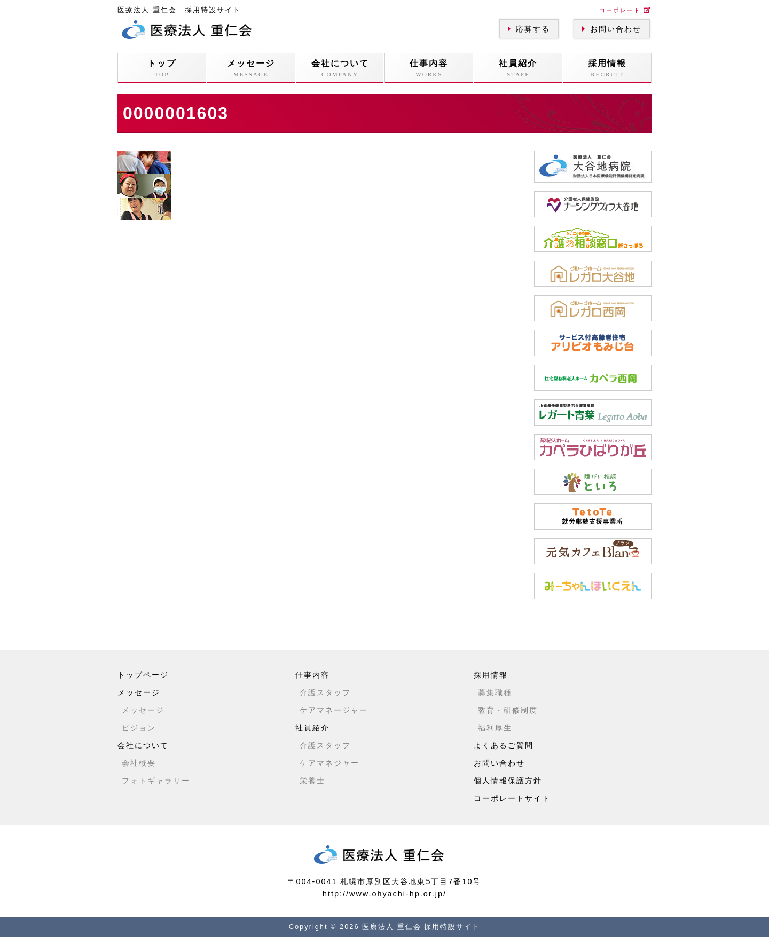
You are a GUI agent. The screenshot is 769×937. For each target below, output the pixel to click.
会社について (340, 68)
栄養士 (312, 780)
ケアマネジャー (329, 763)
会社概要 (139, 763)
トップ (161, 68)
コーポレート (625, 10)
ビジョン (139, 727)
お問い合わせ (615, 29)
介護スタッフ (325, 692)
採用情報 (607, 68)
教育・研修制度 (508, 710)
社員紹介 (518, 68)
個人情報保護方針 (508, 780)
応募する (533, 29)
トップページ (143, 675)
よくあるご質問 (503, 745)
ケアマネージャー (334, 710)
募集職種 (495, 692)
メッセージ (251, 68)
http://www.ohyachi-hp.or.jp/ (384, 893)
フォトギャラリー (156, 780)
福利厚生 (495, 727)
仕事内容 (429, 68)
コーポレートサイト (512, 798)
